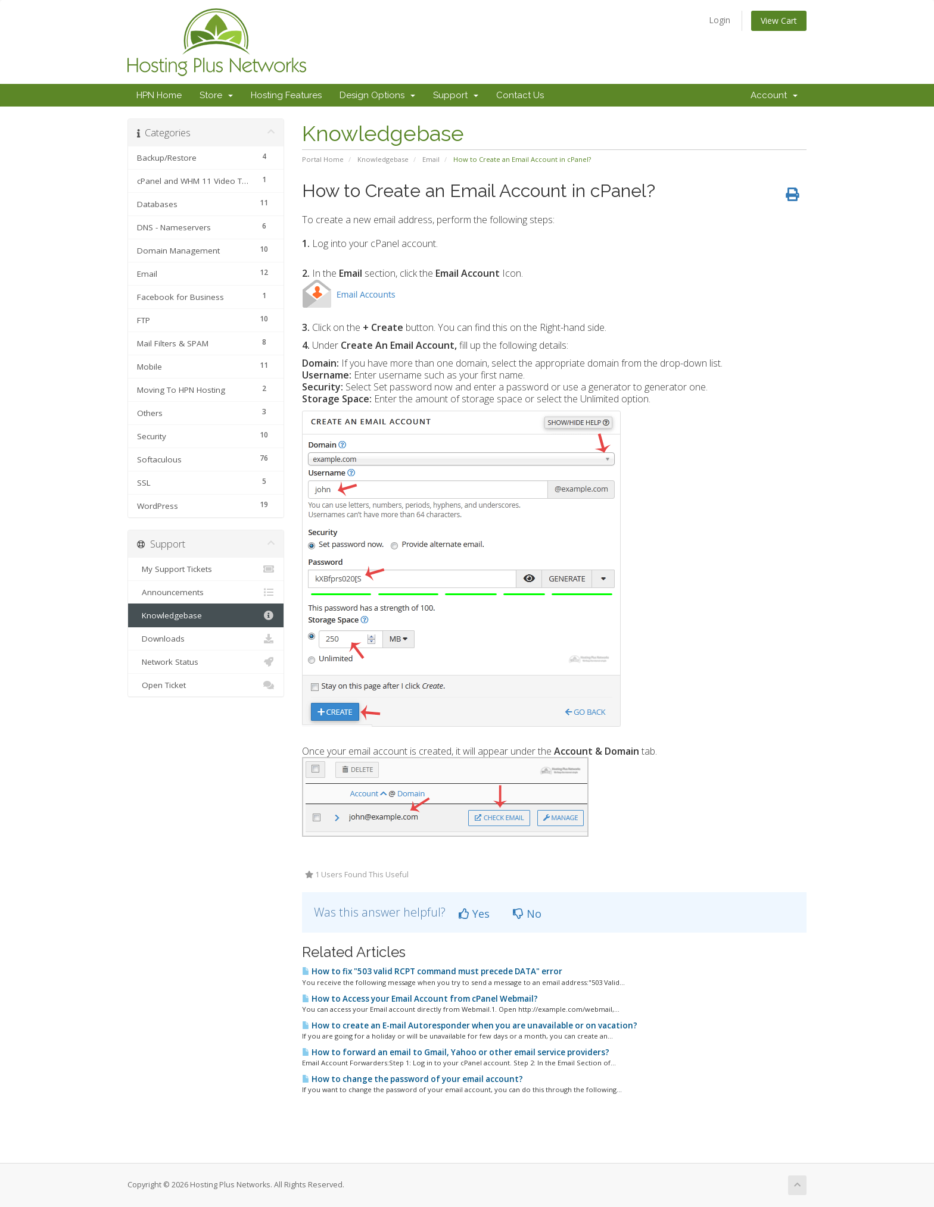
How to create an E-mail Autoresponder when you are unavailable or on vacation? (469, 1025)
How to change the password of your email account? (412, 1079)
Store (216, 95)
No (527, 913)
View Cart (779, 20)
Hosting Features (286, 95)
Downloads (206, 638)
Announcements (206, 592)
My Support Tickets (206, 569)
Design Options (377, 95)
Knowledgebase (383, 159)
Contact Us (520, 95)
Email (431, 159)
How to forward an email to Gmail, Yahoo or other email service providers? (455, 1052)
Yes (474, 913)
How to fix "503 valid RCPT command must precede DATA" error (432, 971)
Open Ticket (206, 685)
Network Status (206, 662)
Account (774, 95)
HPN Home (159, 95)
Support (455, 95)
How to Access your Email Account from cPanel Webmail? (420, 998)
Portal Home (323, 159)
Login (719, 20)
